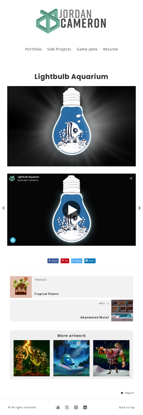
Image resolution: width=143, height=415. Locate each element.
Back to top (127, 407)
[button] (127, 393)
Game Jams (87, 49)
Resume (110, 49)
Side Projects (59, 49)
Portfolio (33, 49)
